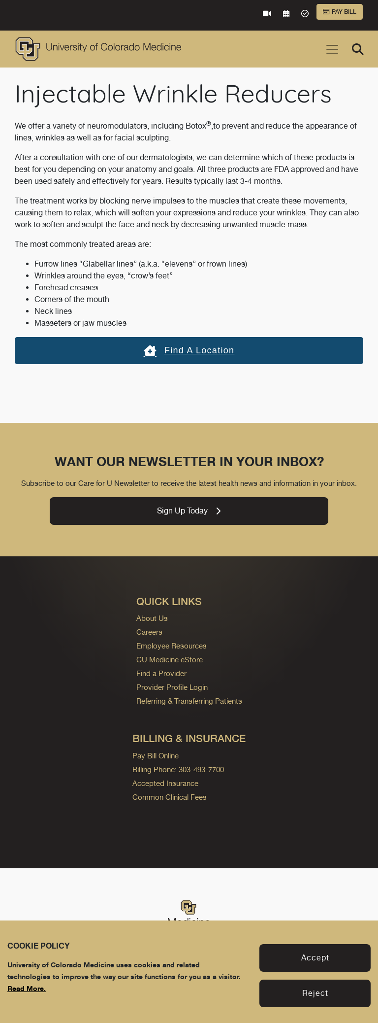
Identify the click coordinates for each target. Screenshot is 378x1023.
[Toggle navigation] (332, 49)
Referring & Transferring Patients (189, 701)
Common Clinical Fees (169, 797)
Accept (315, 957)
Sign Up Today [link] (188, 510)
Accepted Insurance (165, 783)
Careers (149, 632)
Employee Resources (171, 646)
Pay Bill (339, 11)
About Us (152, 618)
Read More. (26, 988)
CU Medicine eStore (169, 659)
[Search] (358, 49)
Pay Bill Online (155, 755)
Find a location (189, 350)
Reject (315, 993)
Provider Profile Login (172, 687)
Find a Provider (161, 673)
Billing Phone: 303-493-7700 (178, 769)
